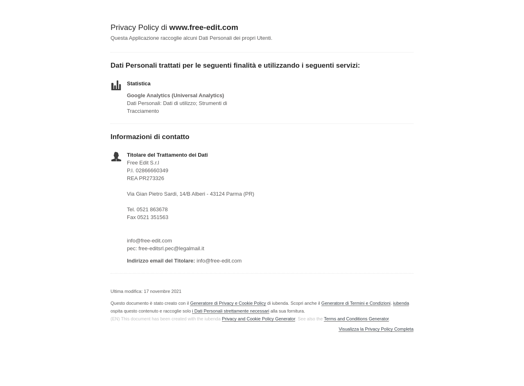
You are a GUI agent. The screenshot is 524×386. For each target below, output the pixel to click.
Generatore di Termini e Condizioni (356, 303)
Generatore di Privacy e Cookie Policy (228, 303)
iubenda (401, 303)
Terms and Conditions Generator (356, 318)
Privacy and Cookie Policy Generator (258, 318)
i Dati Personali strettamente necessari (230, 310)
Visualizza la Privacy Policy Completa (376, 329)
